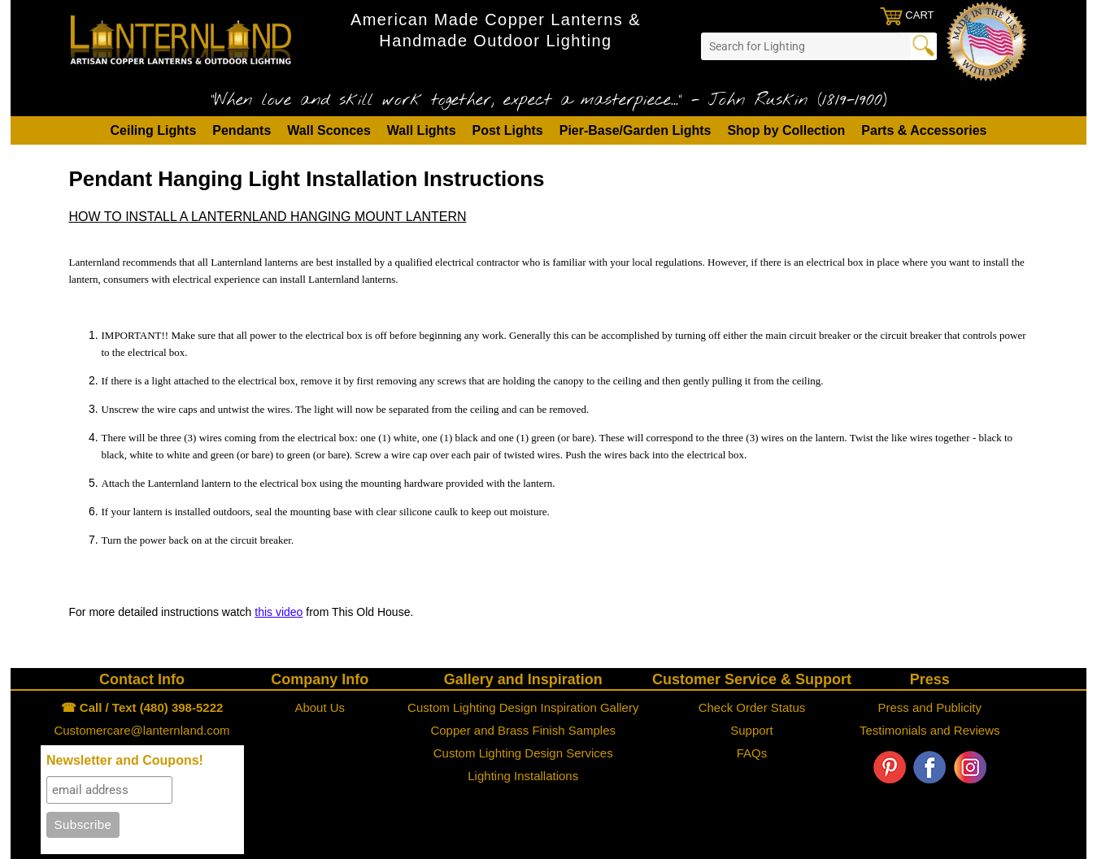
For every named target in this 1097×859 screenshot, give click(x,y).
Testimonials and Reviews (930, 730)
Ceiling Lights (154, 130)
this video (279, 611)
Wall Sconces (329, 130)
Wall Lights (421, 130)
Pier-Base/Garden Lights (635, 130)
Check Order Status (752, 707)
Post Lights (507, 130)
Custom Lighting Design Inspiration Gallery (522, 707)
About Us (319, 707)
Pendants (241, 130)
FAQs (752, 753)
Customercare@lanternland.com (141, 730)
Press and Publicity (929, 707)
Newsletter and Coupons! (124, 760)
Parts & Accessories (923, 130)
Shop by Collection (786, 130)
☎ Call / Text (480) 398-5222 (142, 707)
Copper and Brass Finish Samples (523, 730)
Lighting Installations (523, 776)
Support (751, 730)
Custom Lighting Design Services (523, 753)
